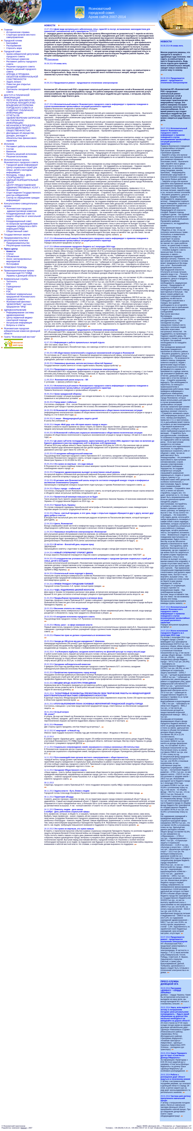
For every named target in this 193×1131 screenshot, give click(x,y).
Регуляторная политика (18, 245)
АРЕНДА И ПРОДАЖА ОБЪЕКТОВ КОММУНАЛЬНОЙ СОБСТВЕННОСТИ (22, 76)
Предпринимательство (18, 243)
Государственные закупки (17, 234)
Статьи (9, 254)
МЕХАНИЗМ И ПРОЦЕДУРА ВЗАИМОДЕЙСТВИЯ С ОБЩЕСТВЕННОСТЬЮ (20, 128)
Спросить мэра (14, 48)
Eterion (24, 1128)
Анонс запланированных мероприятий (19, 260)
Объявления (12, 256)
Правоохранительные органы (19, 270)
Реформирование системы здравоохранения (20, 313)
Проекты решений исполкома (21, 154)
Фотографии (12, 264)
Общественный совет (17, 231)
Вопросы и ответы (15, 325)
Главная (8, 29)
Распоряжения (13, 45)
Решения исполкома (16, 156)
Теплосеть (11, 281)
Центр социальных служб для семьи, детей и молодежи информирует (21, 170)
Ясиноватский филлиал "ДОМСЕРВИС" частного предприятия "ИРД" (19, 304)
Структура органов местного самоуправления (20, 35)
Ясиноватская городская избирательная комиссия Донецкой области (22, 331)
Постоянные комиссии (17, 59)
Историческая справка (17, 32)
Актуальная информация (19, 322)
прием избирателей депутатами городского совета (22, 55)
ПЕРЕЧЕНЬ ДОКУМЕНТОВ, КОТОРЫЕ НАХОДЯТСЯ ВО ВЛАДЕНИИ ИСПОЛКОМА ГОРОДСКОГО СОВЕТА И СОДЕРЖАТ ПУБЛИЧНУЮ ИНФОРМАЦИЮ (20, 106)
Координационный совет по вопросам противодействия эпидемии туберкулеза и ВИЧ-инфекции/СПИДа (22, 225)
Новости (11, 251)
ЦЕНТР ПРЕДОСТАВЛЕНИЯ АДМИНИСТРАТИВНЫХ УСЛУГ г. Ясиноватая (23, 187)
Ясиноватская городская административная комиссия (21, 209)
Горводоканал (13, 286)
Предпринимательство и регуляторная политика (16, 239)
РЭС (8, 291)
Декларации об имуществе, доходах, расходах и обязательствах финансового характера (21, 137)
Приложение (51, 59)
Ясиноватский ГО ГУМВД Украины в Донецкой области (21, 274)
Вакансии (11, 151)
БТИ (8, 284)
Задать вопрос (13, 81)
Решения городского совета (20, 66)
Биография (12, 43)
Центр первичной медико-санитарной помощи (19, 318)
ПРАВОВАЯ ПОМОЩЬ (15, 267)
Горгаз (9, 289)
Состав (10, 149)
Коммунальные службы (16, 279)
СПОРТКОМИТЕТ (15, 177)
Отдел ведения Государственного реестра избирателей (23, 193)
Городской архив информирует (22, 165)
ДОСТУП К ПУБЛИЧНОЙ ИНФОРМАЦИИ (16, 96)
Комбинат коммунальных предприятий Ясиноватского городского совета (20, 296)
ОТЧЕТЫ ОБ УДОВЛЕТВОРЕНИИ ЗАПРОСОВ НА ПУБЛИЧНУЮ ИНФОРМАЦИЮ (23, 119)
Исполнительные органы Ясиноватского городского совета (21, 161)
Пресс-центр (11, 249)
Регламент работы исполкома (21, 146)
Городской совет (12, 51)
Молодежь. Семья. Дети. (19, 175)
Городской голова (13, 40)
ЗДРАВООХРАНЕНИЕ (15, 310)
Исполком (9, 144)
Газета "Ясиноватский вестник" (20, 337)
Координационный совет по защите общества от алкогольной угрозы (23, 216)
